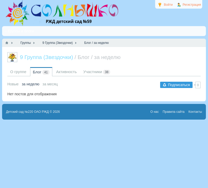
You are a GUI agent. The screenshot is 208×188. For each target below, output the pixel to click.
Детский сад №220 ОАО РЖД (27, 112)
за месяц (50, 84)
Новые (13, 84)
